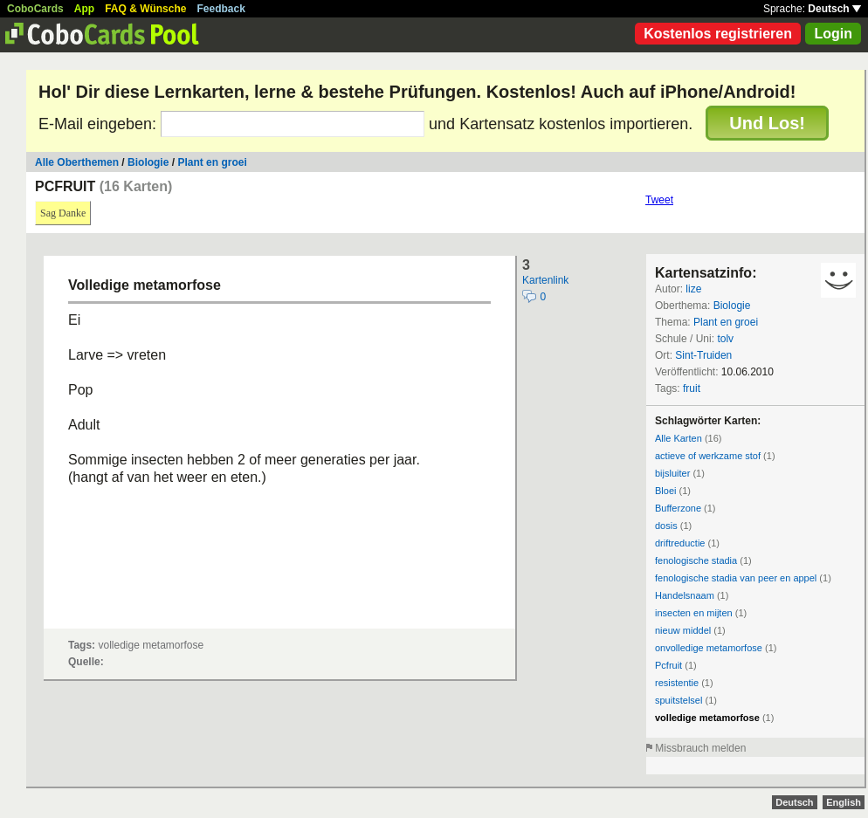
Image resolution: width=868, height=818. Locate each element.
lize (693, 289)
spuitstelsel (678, 700)
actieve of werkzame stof (708, 455)
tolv (725, 339)
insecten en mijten (694, 613)
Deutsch (834, 9)
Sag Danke (63, 213)
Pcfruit (668, 665)
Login (833, 33)
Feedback (221, 9)
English (843, 802)
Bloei (665, 490)
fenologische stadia (696, 560)
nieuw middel (683, 630)
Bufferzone (678, 508)
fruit (691, 388)
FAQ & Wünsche (145, 9)
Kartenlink (545, 280)
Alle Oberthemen (77, 162)
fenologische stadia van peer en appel (735, 578)
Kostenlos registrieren (718, 33)
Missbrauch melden (700, 748)
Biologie (148, 162)
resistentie (677, 682)
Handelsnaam (684, 595)
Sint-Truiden (703, 355)
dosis (666, 525)
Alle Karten (678, 438)
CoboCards (35, 9)
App (84, 9)
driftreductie (680, 543)
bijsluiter (672, 473)
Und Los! (767, 123)
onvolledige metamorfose (708, 648)
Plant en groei (211, 162)
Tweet (659, 200)
